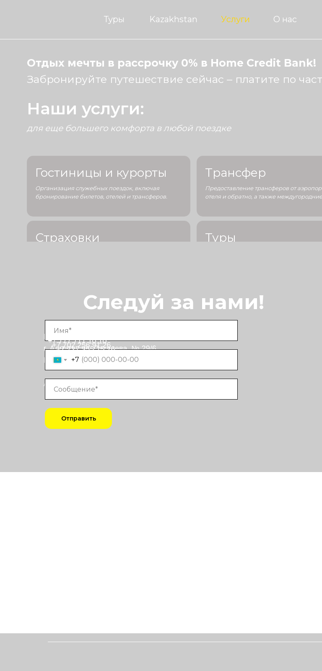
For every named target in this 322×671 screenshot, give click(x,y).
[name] (141, 330)
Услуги (235, 19)
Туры (114, 19)
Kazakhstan (173, 19)
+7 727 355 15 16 (85, 349)
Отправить (78, 418)
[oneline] (141, 389)
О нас (285, 19)
